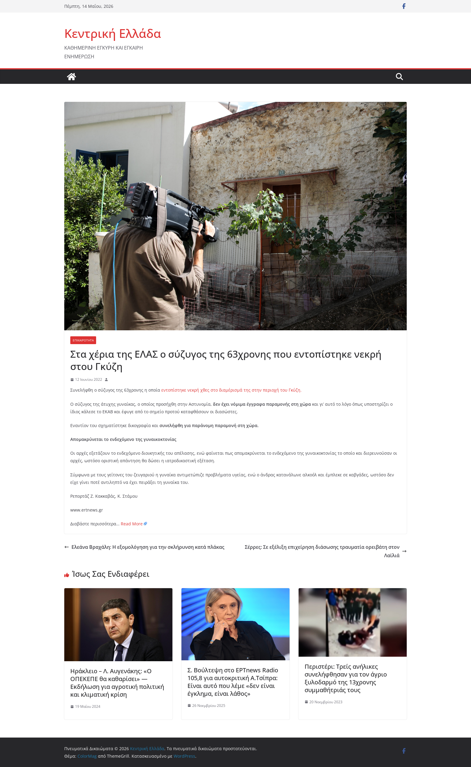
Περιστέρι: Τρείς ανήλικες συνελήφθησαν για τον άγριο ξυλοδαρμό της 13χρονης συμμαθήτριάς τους (346, 678)
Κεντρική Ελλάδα (112, 33)
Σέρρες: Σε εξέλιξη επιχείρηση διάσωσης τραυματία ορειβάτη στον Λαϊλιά (326, 551)
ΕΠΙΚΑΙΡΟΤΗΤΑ (83, 340)
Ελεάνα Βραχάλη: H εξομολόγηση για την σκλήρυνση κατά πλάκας (144, 547)
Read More (132, 524)
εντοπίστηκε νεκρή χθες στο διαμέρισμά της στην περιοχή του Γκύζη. (231, 390)
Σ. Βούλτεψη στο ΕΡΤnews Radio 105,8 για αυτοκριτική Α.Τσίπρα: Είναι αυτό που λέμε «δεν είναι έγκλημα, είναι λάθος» (232, 682)
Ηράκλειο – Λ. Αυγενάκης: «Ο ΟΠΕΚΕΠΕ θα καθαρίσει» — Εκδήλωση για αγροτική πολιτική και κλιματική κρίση (117, 682)
